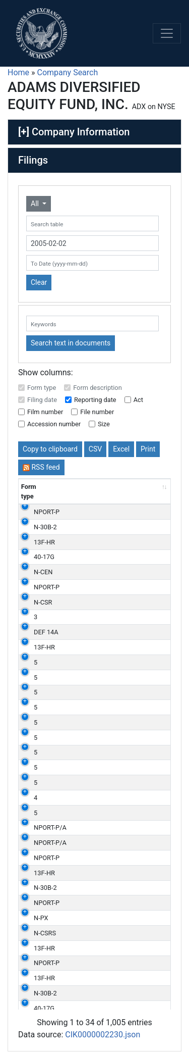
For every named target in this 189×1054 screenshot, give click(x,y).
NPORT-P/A (50, 827)
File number (97, 412)
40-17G (44, 557)
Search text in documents (70, 343)
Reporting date (95, 400)
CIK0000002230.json (102, 1034)
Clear (39, 282)
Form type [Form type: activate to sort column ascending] (28, 491)
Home (18, 72)
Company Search (67, 72)
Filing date (42, 400)
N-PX (41, 918)
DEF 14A (46, 632)
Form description (97, 387)
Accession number (54, 424)
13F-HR (44, 542)
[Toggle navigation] (167, 33)
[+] (23, 132)
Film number (45, 412)
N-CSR (43, 602)
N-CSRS (45, 933)
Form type (41, 387)
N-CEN (43, 572)
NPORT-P (46, 512)
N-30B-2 (45, 527)
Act (138, 400)
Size (104, 424)
